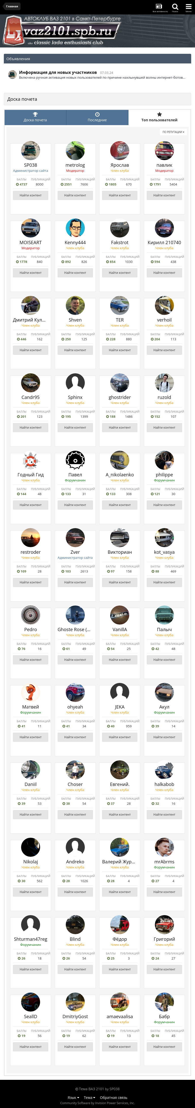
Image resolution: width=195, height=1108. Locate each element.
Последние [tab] (97, 117)
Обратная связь (113, 1097)
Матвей (30, 707)
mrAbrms (164, 862)
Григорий (164, 939)
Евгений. (119, 784)
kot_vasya (164, 552)
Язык (73, 1097)
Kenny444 (75, 242)
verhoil (164, 320)
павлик (164, 165)
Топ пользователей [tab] (159, 117)
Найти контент (30, 195)
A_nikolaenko (120, 475)
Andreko (75, 862)
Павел (75, 475)
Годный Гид (31, 475)
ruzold (164, 397)
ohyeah (75, 707)
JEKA (119, 707)
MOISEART (31, 242)
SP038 (30, 165)
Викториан (120, 552)
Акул (164, 707)
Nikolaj (30, 862)
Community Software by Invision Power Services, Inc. (97, 1103)
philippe (164, 475)
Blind (75, 939)
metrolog (75, 165)
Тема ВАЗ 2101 (91, 1088)
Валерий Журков (120, 862)
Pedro (30, 629)
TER (120, 320)
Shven (75, 320)
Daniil (31, 784)
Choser (75, 784)
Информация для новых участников (58, 72)
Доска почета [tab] (35, 117)
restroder (31, 552)
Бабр (164, 1016)
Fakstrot (119, 242)
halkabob (164, 784)
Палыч (164, 629)
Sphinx (75, 397)
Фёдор (119, 939)
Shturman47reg (30, 939)
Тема (89, 1097)
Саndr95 (31, 397)
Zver (75, 552)
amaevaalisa (120, 1016)
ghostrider (120, 397)
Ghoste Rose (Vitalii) (79, 629)
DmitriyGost (75, 1016)
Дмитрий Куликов (33, 320)
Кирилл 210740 (164, 242)
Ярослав (120, 165)
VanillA (119, 629)
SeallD (30, 1016)
